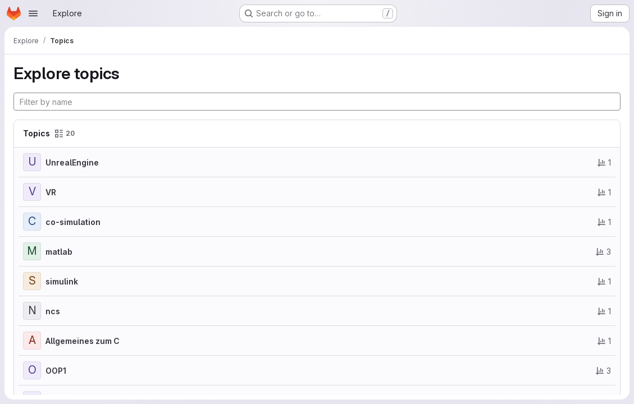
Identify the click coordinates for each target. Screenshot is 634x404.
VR (50, 192)
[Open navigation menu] (33, 13)
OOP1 (55, 370)
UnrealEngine (72, 162)
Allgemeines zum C (82, 341)
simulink (61, 281)
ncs (52, 311)
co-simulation (73, 222)
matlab (58, 251)
